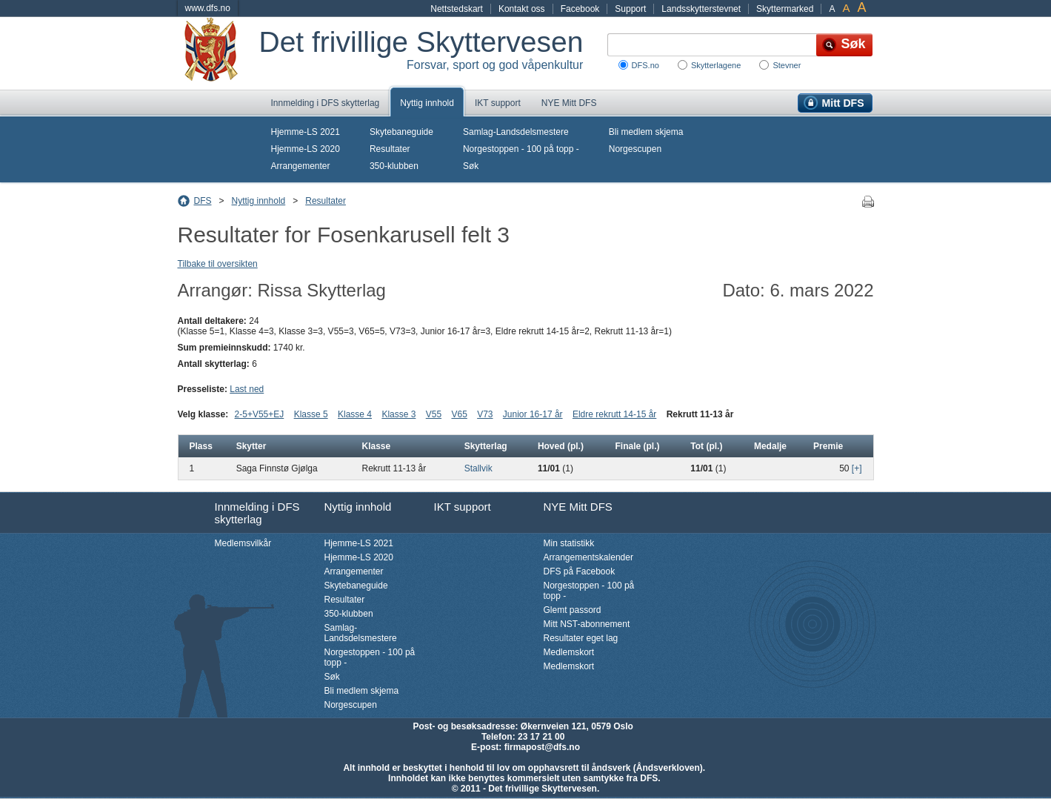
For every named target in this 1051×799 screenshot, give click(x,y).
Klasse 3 (398, 414)
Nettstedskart (456, 9)
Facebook (580, 9)
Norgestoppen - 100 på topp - (521, 149)
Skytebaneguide (401, 132)
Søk (470, 166)
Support (630, 9)
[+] (857, 468)
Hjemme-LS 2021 (305, 132)
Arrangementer (300, 166)
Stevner (787, 65)
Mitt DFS (843, 103)
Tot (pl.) (706, 446)
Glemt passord (572, 610)
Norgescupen (635, 149)
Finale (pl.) (637, 446)
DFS (203, 201)
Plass (201, 446)
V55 (433, 414)
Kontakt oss (521, 9)
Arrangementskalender (588, 557)
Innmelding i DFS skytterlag (325, 103)
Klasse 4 (355, 414)
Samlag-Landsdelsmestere (516, 132)
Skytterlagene (716, 65)
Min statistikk (569, 543)
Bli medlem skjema (646, 132)
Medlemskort (569, 652)
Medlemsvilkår (243, 543)
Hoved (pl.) (561, 446)
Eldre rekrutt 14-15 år (614, 414)
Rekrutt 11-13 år (700, 414)
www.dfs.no (207, 8)
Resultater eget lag (581, 638)
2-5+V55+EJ (259, 414)
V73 (485, 414)
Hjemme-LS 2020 (305, 149)
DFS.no (645, 65)
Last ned (247, 389)
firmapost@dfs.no (542, 747)
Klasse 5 (311, 414)
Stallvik (478, 468)
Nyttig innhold (427, 103)
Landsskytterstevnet (701, 9)
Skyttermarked (784, 9)
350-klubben (394, 166)
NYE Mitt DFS (569, 103)
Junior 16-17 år (533, 414)
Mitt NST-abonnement (587, 624)
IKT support (498, 103)
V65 (459, 414)
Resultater (390, 149)
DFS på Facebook (579, 571)
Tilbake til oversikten (218, 264)
